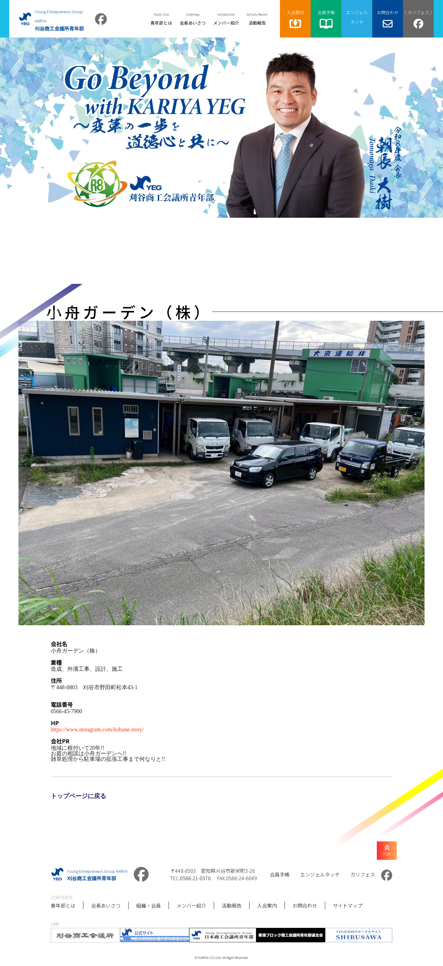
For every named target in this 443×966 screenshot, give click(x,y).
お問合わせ (305, 905)
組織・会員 (148, 905)
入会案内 (267, 905)
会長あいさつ (106, 905)
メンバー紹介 (191, 905)
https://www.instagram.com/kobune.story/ (97, 729)
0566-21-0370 (195, 878)
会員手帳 (279, 874)
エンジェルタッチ (320, 874)
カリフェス (362, 874)
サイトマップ (347, 905)
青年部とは (63, 905)
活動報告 (231, 905)
